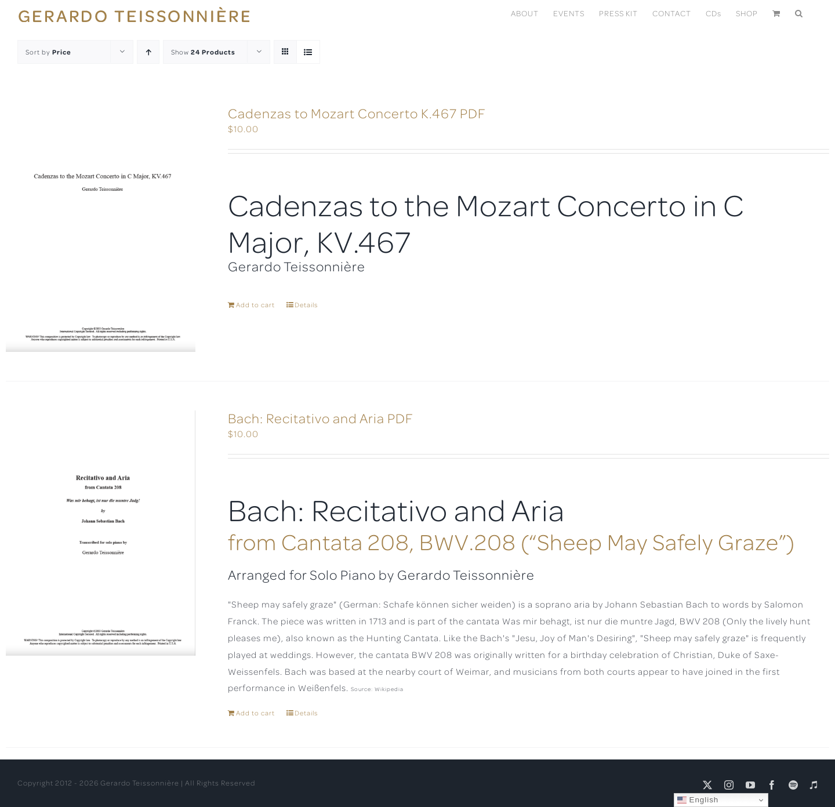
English (697, 800)
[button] (799, 12)
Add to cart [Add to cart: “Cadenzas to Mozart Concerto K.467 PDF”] (255, 304)
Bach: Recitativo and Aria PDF (320, 417)
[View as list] (308, 52)
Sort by (48, 52)
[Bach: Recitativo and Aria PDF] (100, 533)
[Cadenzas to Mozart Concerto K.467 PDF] (100, 229)
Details (306, 304)
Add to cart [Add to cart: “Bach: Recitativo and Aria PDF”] (255, 712)
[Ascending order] (148, 52)
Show (203, 52)
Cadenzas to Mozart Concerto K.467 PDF (357, 112)
